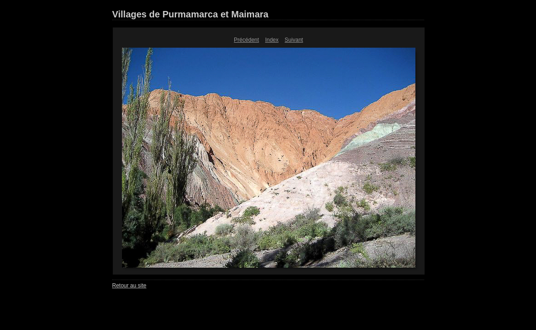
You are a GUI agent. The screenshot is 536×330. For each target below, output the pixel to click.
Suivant (294, 40)
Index (271, 40)
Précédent (246, 40)
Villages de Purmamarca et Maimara (190, 14)
